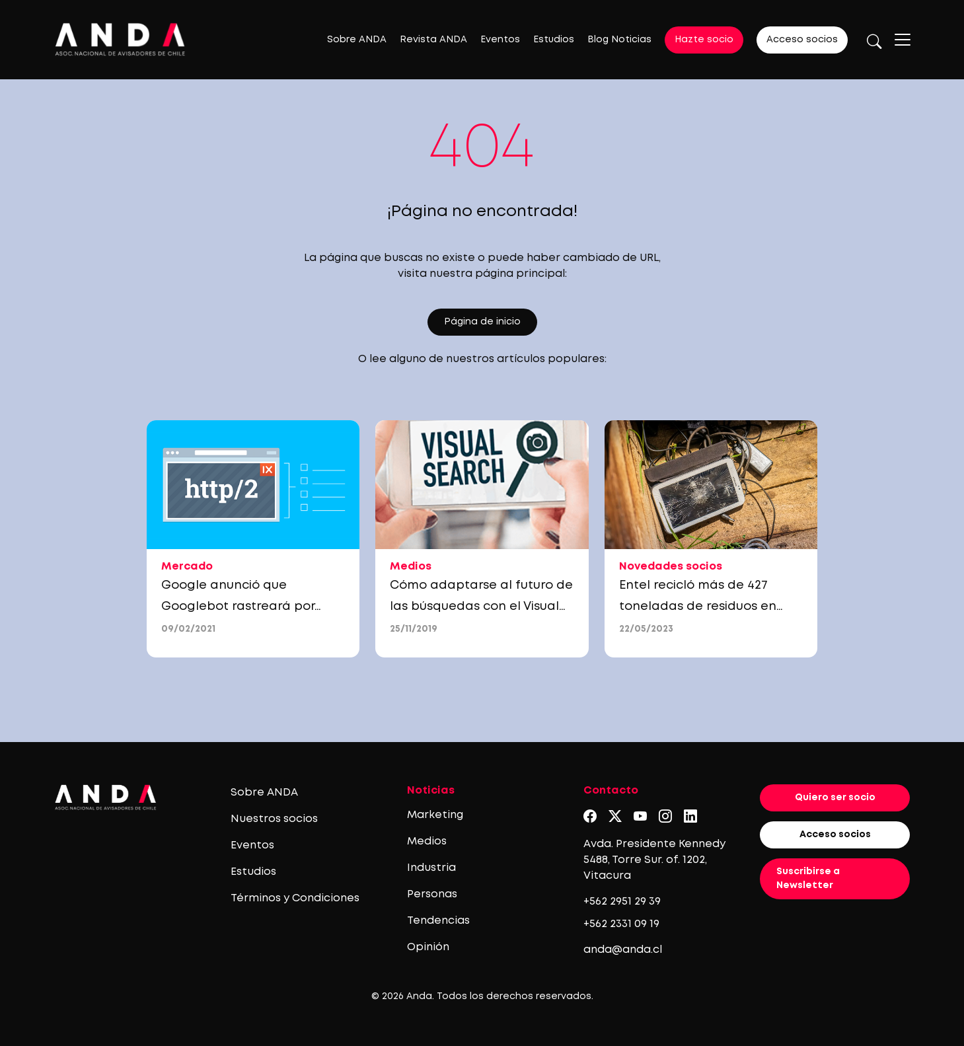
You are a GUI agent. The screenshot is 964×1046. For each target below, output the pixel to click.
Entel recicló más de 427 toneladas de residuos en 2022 (697, 606)
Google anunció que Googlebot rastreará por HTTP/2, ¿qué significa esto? (245, 606)
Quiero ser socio (835, 798)
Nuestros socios (274, 819)
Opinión (428, 947)
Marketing (435, 815)
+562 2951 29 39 (622, 902)
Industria (431, 868)
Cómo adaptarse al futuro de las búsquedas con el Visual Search (481, 606)
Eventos (500, 40)
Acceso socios (802, 40)
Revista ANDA (433, 40)
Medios (427, 841)
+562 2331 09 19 (621, 924)
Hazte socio (704, 40)
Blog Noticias (619, 40)
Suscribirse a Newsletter (808, 878)
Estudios (553, 40)
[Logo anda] (120, 39)
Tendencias (438, 921)
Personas (432, 894)
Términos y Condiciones (295, 898)
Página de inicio (482, 322)
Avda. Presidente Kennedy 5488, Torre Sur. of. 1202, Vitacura (654, 860)
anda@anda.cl (622, 950)
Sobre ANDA (357, 40)
